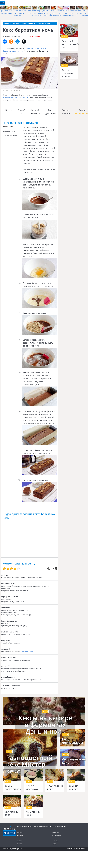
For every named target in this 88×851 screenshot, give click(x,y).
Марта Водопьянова (11, 36)
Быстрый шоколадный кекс (69, 44)
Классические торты (25, 11)
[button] (85, 3)
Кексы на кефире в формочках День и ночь (45, 724)
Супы (54, 844)
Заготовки (56, 835)
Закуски (20, 838)
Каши (54, 838)
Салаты (55, 841)
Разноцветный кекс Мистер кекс (29, 764)
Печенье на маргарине (36, 12)
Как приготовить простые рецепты (3, 3)
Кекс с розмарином (12, 787)
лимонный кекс (27, 651)
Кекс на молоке (73, 787)
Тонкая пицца (9, 11)
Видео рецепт (35, 36)
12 (24, 36)
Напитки (20, 841)
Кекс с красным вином (67, 73)
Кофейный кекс (11, 813)
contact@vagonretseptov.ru (76, 849)
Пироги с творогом (17, 12)
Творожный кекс (54, 787)
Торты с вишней (47, 12)
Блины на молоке (54, 12)
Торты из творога (66, 12)
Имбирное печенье (80, 11)
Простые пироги (4, 11)
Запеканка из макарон (74, 12)
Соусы (19, 844)
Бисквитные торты (30, 11)
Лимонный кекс (33, 813)
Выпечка (20, 832)
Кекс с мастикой (32, 787)
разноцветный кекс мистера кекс (16, 97)
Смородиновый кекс (72, 761)
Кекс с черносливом (72, 741)
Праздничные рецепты (44, 11)
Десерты (20, 835)
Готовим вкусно (9, 831)
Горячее (55, 832)
